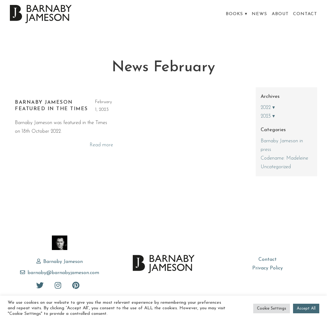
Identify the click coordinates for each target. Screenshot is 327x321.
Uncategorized (276, 167)
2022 (266, 107)
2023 (266, 116)
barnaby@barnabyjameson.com (63, 272)
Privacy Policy (267, 268)
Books (234, 14)
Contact (305, 14)
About (280, 14)
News (259, 14)
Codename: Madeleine (284, 158)
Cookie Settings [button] (271, 308)
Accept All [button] (306, 308)
